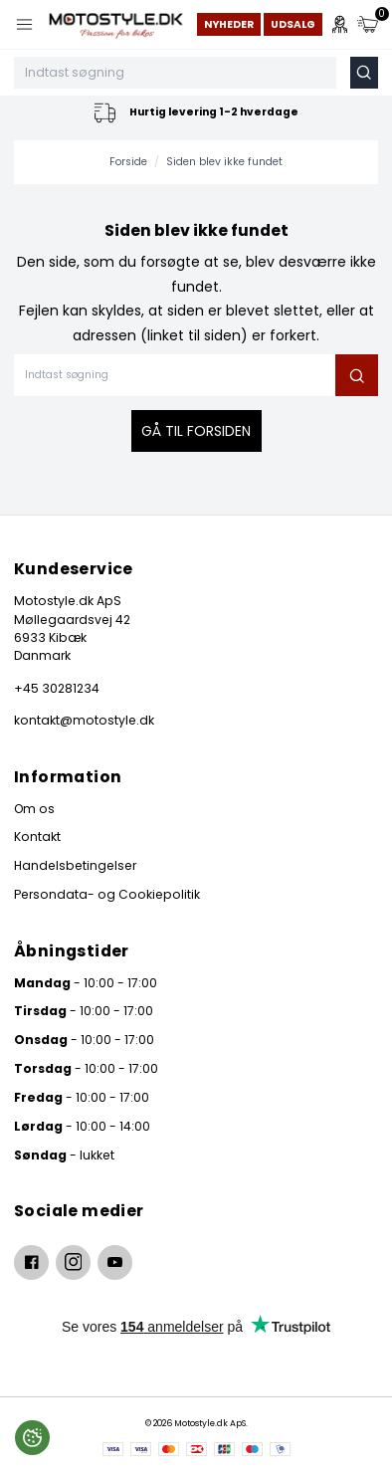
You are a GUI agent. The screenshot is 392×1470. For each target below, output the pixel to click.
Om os (34, 808)
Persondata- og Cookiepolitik (107, 894)
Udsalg (293, 24)
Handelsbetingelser (75, 865)
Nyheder (229, 24)
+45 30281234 (56, 688)
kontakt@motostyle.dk (84, 720)
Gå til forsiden (196, 431)
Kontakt (37, 836)
